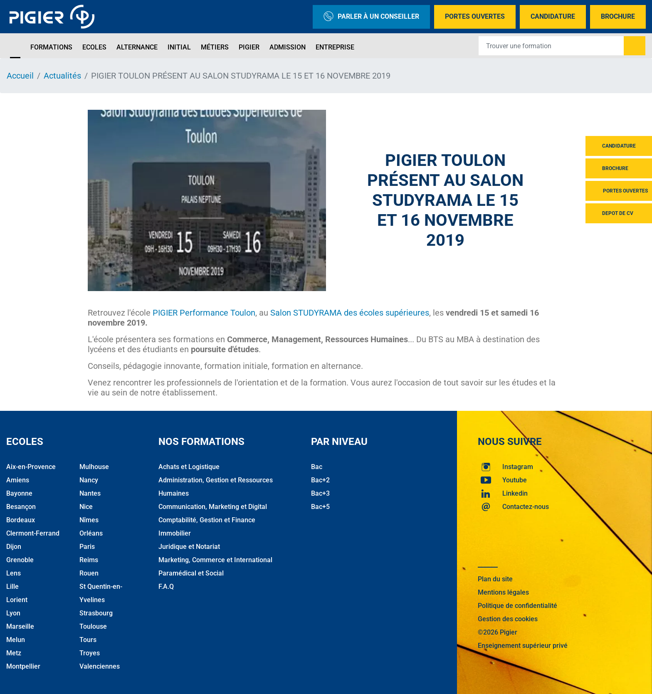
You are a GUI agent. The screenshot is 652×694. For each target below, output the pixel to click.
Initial (179, 47)
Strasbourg (96, 613)
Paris (87, 547)
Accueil (20, 76)
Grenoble (20, 560)
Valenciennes (99, 666)
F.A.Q (166, 586)
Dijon (13, 547)
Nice (86, 507)
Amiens (17, 480)
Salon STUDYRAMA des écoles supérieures (349, 313)
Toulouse (93, 626)
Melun (15, 640)
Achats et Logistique (189, 467)
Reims (88, 560)
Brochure (618, 16)
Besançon (21, 507)
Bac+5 (320, 507)
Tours (87, 640)
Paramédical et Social (191, 573)
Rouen (89, 573)
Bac (316, 467)
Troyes (89, 653)
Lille (12, 586)
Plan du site (495, 579)
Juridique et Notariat (189, 547)
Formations (51, 47)
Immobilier (174, 533)
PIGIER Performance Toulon (204, 313)
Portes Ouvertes (475, 16)
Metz (13, 653)
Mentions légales (503, 592)
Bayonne (19, 493)
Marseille (20, 626)
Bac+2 (320, 480)
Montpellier (23, 666)
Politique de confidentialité (517, 606)
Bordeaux (20, 520)
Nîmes (89, 520)
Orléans (91, 533)
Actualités (62, 76)
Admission (287, 47)
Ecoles (94, 47)
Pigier (249, 47)
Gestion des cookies (508, 619)
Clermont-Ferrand (32, 533)
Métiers (215, 47)
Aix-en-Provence (31, 467)
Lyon (13, 613)
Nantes (90, 493)
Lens (13, 573)
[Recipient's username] (551, 45)
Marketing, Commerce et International (215, 560)
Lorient (16, 600)
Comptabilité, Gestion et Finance (206, 520)
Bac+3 (320, 493)
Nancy (88, 480)
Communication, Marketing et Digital (212, 507)
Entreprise (335, 47)
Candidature (553, 16)
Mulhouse (94, 467)
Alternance (137, 47)
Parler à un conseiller (371, 16)
